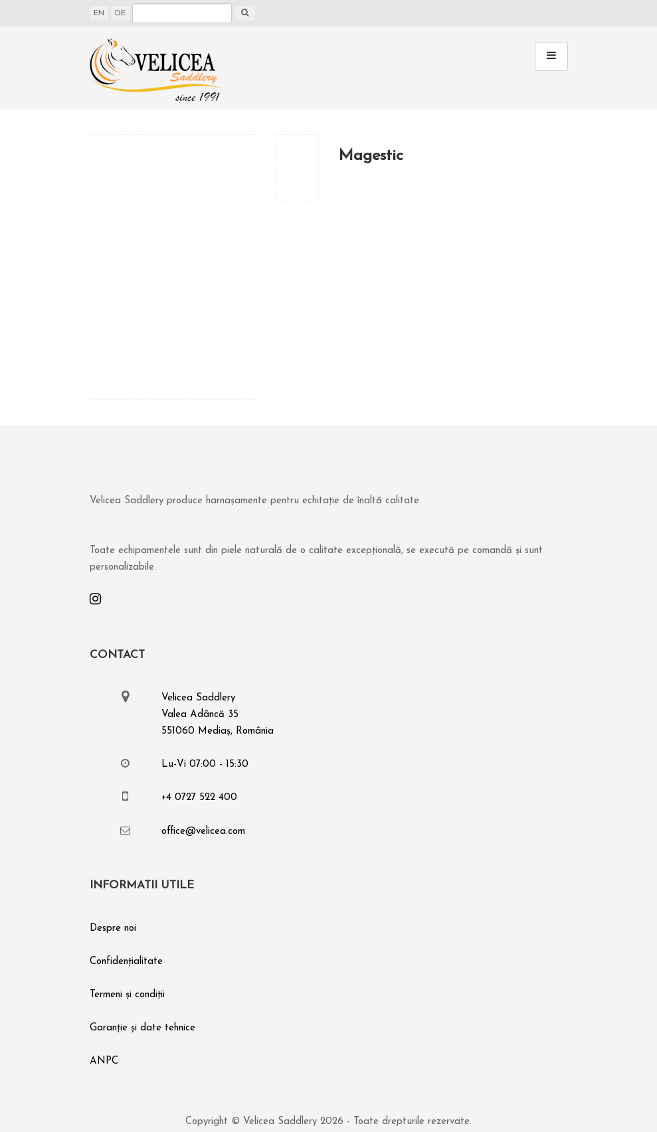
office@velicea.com (203, 832)
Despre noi (113, 928)
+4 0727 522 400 (199, 798)
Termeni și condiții (127, 995)
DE (120, 13)
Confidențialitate (126, 962)
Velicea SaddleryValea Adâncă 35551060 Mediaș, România (217, 714)
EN (99, 13)
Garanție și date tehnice (142, 1028)
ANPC (104, 1061)
